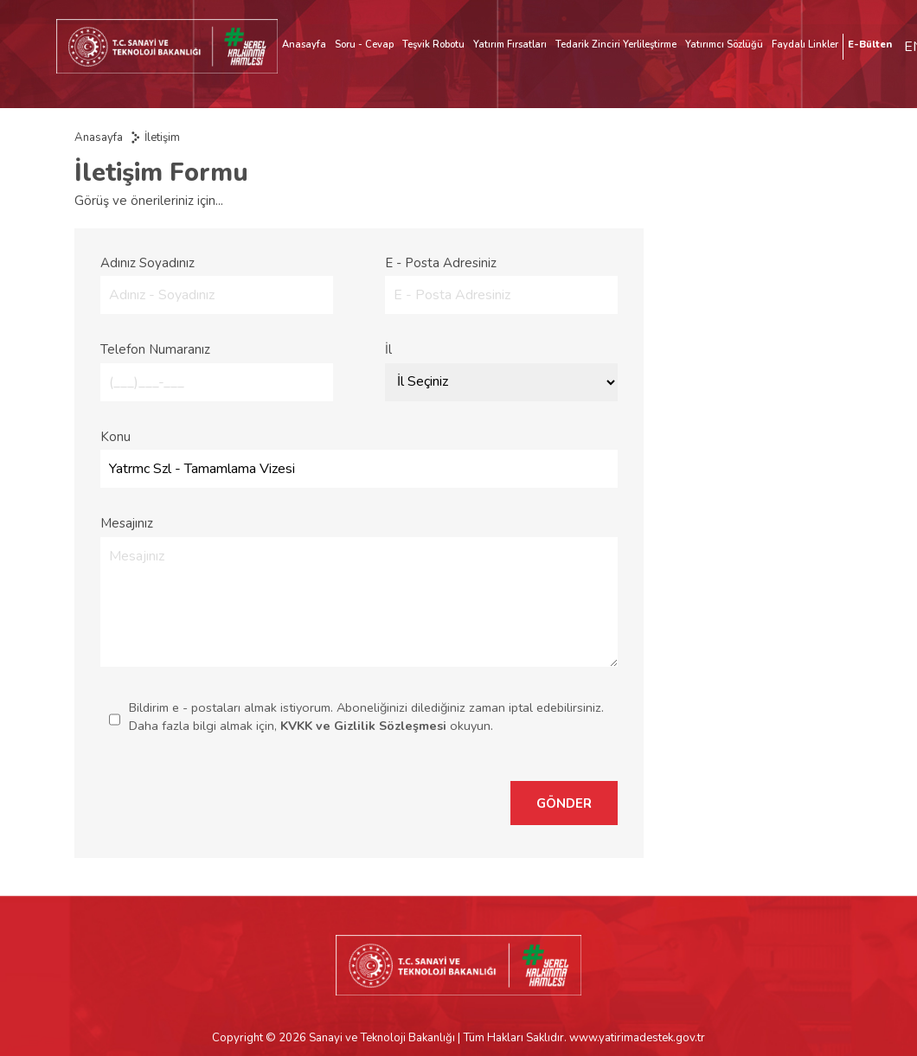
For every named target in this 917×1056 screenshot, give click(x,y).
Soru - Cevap (364, 44)
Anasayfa (304, 44)
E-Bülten (870, 44)
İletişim (162, 137)
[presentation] (361, 802)
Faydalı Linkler (805, 44)
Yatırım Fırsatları (510, 44)
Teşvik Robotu (433, 44)
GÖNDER (564, 803)
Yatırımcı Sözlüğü (724, 44)
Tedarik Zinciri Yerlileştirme (616, 44)
